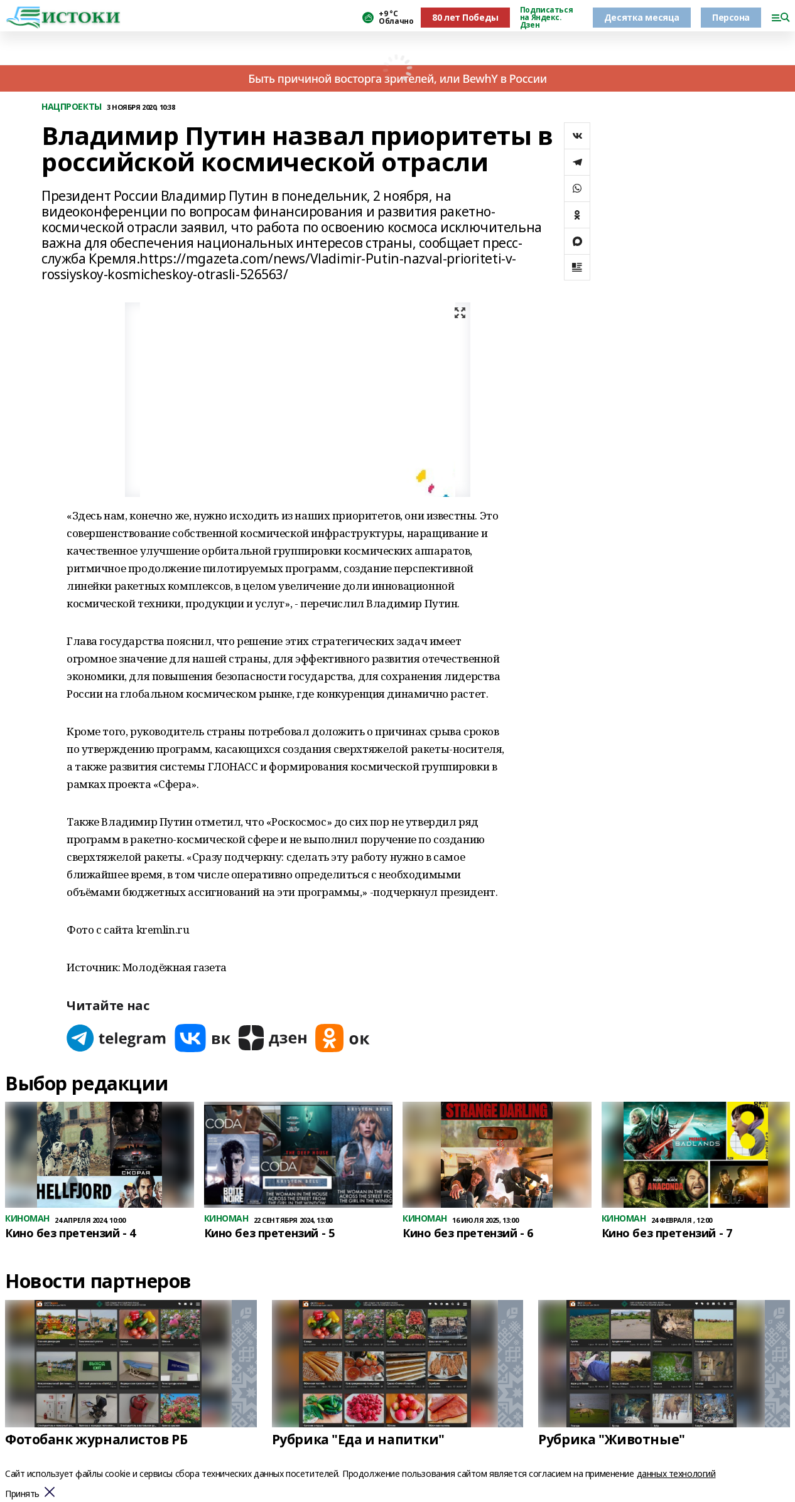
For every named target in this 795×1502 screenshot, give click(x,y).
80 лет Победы (465, 17)
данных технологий (676, 1473)
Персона (731, 17)
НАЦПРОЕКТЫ (71, 107)
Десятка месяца (641, 17)
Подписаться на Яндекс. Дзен (546, 17)
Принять (22, 1494)
